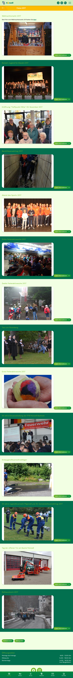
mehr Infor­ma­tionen (61, 55)
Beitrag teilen (19, 640)
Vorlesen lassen (7, 640)
